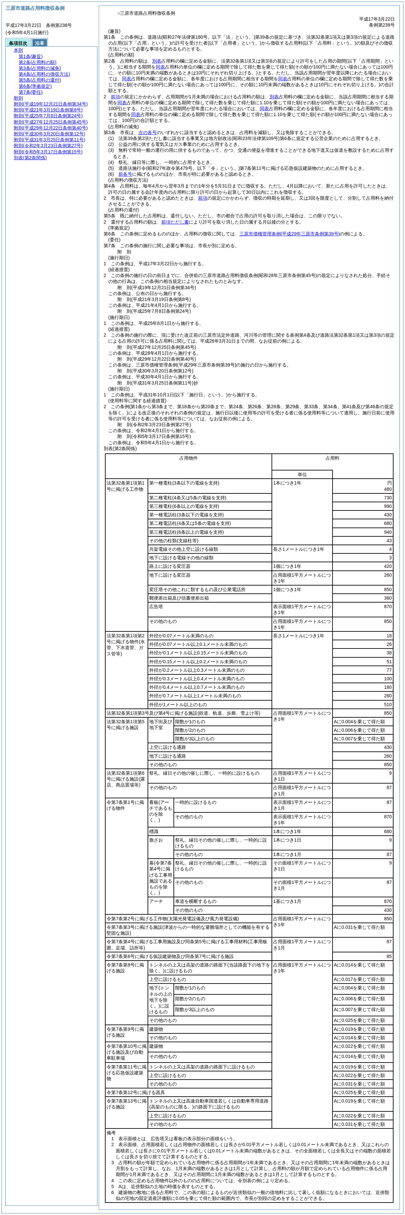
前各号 (125, 174)
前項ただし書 (175, 222)
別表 (156, 61)
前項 (115, 96)
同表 (160, 67)
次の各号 (147, 132)
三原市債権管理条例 (289, 233)
